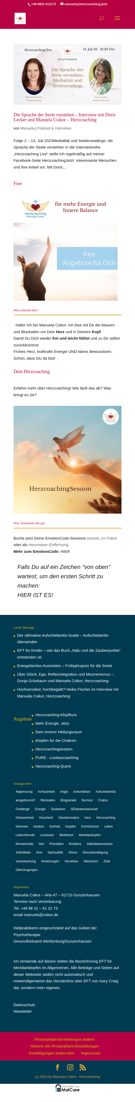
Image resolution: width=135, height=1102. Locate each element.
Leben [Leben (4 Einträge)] (108, 826)
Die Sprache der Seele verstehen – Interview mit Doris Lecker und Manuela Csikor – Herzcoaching (65, 117)
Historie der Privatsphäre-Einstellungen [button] (64, 1046)
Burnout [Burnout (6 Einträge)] (87, 800)
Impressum (90, 1053)
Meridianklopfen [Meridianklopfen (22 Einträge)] (90, 835)
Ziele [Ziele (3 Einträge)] (107, 861)
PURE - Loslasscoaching (57, 757)
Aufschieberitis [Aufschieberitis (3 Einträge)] (105, 792)
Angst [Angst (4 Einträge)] (64, 792)
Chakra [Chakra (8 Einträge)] (103, 800)
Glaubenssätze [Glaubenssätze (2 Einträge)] (68, 817)
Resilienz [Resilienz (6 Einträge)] (75, 844)
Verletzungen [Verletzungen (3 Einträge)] (50, 861)
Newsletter (23, 1011)
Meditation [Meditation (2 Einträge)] (66, 835)
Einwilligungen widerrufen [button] (51, 1053)
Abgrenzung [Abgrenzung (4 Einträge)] (24, 792)
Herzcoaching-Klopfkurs (56, 715)
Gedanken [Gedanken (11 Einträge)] (58, 809)
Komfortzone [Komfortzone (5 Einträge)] (90, 826)
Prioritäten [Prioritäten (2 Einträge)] (56, 844)
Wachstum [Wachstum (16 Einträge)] (90, 861)
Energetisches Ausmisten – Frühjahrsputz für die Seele (64, 665)
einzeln (93, 538)
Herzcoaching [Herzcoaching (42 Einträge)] (105, 817)
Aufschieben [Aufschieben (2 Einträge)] (81, 792)
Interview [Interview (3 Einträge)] (22, 826)
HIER (65, 551)
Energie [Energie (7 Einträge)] (40, 809)
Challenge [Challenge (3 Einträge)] (23, 809)
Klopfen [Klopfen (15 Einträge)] (70, 826)
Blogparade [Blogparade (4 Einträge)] (68, 800)
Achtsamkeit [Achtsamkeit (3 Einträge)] (46, 792)
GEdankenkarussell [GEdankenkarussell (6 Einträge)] (84, 809)
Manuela (27, 128)
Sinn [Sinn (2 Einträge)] (39, 852)
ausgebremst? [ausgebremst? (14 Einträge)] (25, 800)
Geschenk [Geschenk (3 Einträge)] (46, 817)
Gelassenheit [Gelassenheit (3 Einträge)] (25, 817)
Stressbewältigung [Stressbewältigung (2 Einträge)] (95, 852)
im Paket (109, 538)
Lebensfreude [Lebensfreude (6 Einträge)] (25, 835)
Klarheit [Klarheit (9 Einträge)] (54, 826)
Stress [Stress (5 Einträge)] (72, 852)
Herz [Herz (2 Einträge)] (88, 817)
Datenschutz (24, 1005)
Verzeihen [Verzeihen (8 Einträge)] (71, 861)
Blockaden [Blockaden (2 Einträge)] (48, 800)
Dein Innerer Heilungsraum (58, 732)
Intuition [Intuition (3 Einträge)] (38, 826)
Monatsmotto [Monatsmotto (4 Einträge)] (25, 844)
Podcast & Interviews (54, 128)
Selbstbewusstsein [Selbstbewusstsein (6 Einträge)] (99, 844)
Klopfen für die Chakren (55, 740)
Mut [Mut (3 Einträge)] (41, 844)
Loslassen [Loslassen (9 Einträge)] (47, 835)
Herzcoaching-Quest (53, 766)
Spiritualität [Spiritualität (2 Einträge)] (55, 852)
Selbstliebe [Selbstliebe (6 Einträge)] (23, 852)
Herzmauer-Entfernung (48, 544)
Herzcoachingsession (54, 749)
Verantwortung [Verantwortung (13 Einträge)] (26, 861)
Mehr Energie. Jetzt (52, 723)
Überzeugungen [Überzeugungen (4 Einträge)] (27, 870)
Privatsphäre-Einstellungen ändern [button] (65, 1039)
